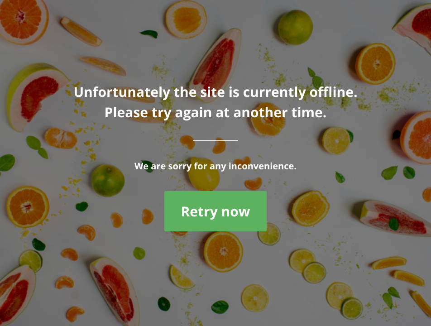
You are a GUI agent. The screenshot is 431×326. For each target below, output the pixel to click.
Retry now (215, 211)
